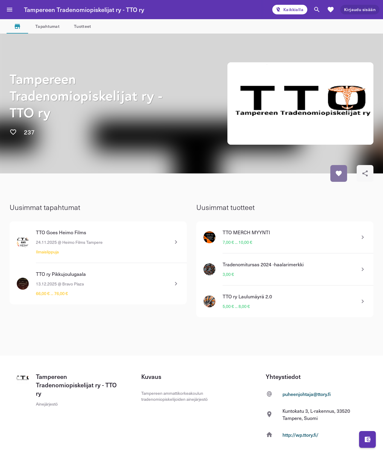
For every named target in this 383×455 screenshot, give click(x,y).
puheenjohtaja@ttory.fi (306, 393)
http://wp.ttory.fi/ (300, 434)
